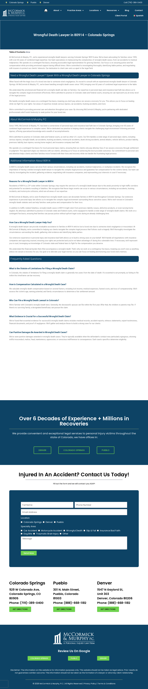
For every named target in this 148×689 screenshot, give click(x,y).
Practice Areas (75, 10)
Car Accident (30, 530)
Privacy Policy (90, 683)
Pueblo (60, 522)
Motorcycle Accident (51, 530)
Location (25, 517)
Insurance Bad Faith (110, 530)
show (28, 52)
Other (65, 533)
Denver (49, 522)
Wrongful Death (74, 530)
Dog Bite (28, 533)
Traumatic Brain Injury (47, 533)
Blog (127, 10)
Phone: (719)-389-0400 (26, 603)
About (57, 10)
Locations (95, 10)
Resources (113, 10)
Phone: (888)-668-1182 (69, 603)
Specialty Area (28, 526)
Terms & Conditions (106, 683)
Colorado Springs (33, 522)
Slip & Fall (91, 530)
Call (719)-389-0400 (133, 2)
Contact (139, 10)
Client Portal (121, 15)
